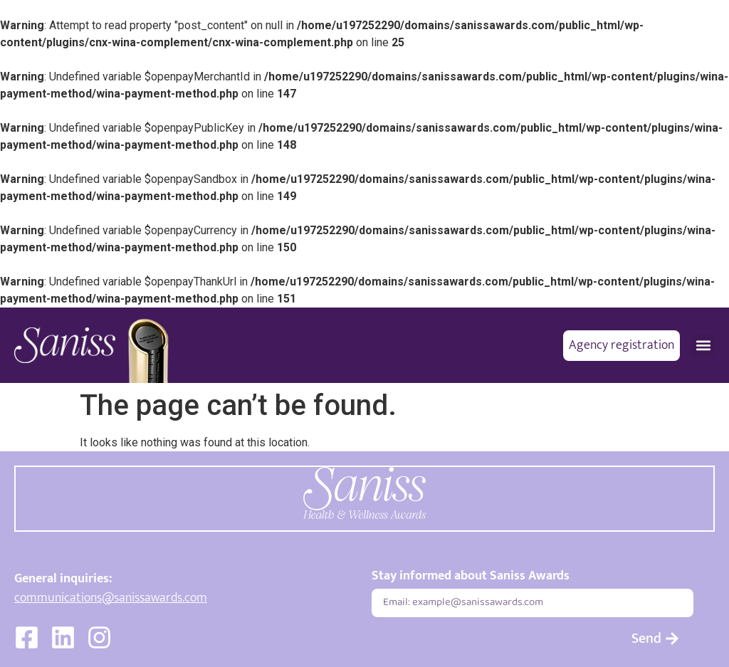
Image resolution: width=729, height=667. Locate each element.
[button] (703, 345)
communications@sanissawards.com (110, 598)
